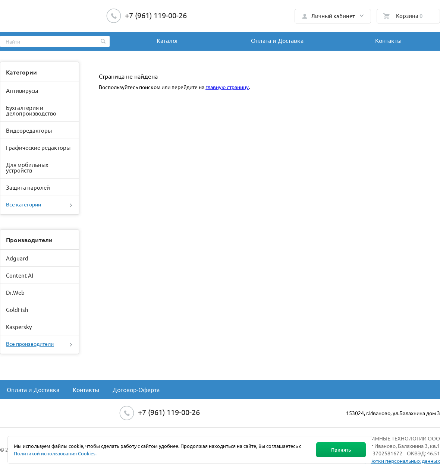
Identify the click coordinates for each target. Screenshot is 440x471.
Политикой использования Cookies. (55, 453)
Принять (341, 449)
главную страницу (227, 86)
